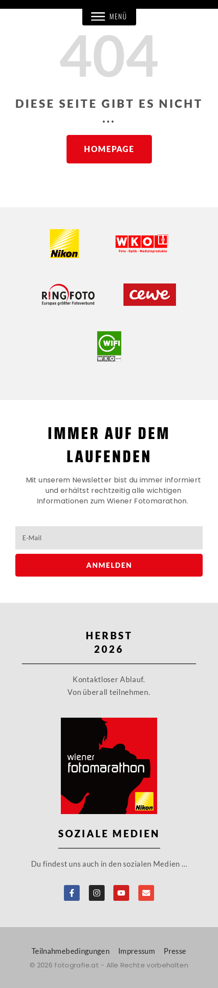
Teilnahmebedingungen (70, 951)
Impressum (136, 951)
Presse (175, 951)
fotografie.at (76, 965)
